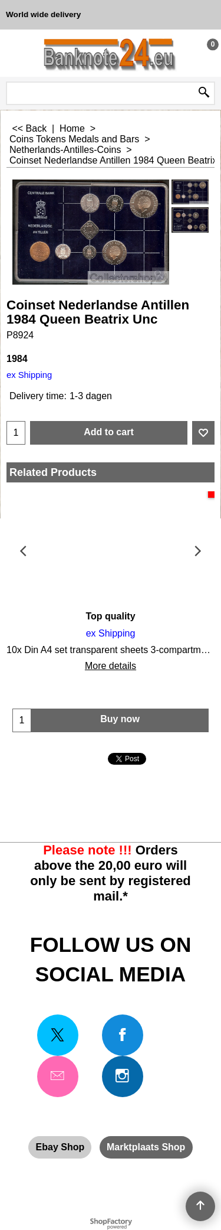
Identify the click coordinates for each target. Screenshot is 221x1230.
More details (110, 666)
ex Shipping (29, 375)
